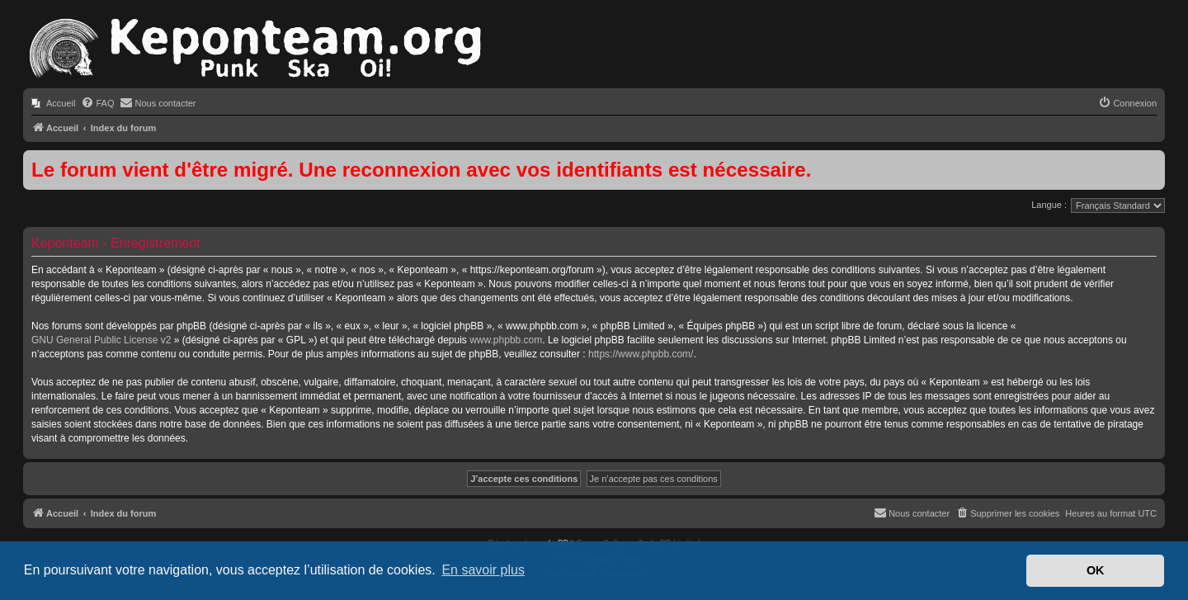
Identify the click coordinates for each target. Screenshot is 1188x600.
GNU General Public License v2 (101, 340)
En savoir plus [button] (483, 570)
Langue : (1049, 205)
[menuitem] (53, 103)
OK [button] (1096, 570)
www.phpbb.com (505, 340)
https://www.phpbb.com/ (640, 354)
